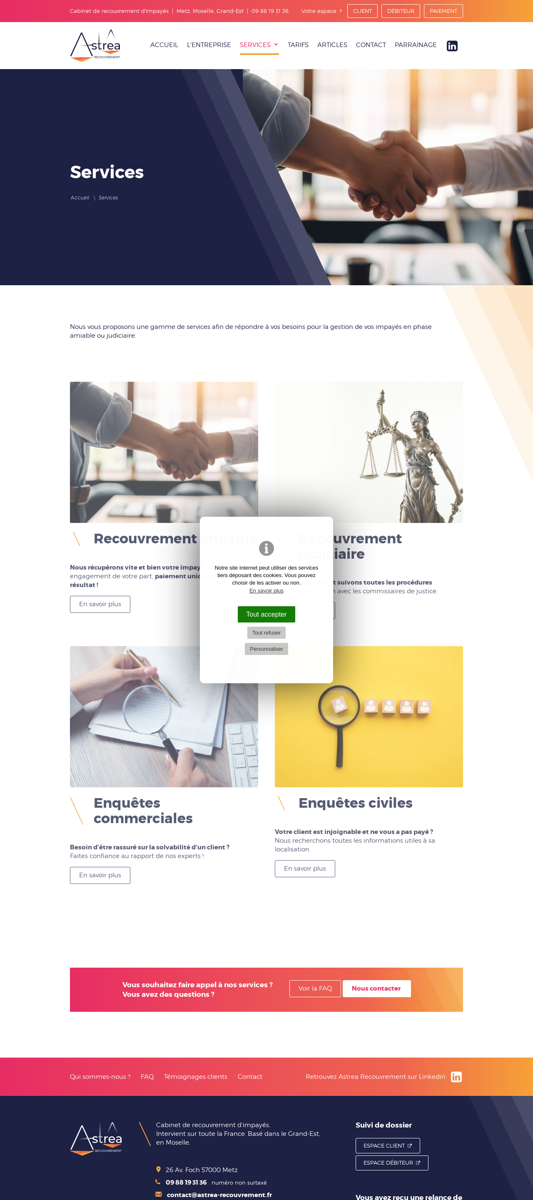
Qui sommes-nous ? (100, 1076)
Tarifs (298, 45)
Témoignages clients (195, 1076)
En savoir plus (100, 600)
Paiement (443, 10)
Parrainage (416, 45)
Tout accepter (266, 614)
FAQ (147, 1076)
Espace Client (384, 1145)
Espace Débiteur (388, 1162)
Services (255, 45)
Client (362, 10)
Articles (332, 45)
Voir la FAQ (315, 988)
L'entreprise (209, 45)
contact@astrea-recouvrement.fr (213, 1195)
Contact (371, 45)
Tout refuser (266, 633)
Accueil (164, 45)
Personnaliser (266, 649)
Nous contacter (376, 988)
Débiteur (400, 10)
